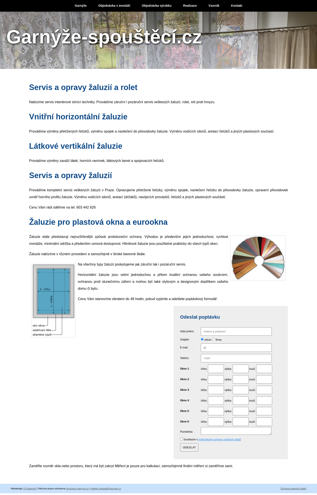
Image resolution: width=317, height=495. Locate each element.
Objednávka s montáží (114, 5)
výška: (228, 368)
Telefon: (184, 358)
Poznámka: (186, 432)
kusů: (252, 368)
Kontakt (236, 5)
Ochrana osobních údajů (293, 490)
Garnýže (81, 5)
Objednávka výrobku (156, 5)
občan (208, 339)
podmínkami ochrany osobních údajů (220, 440)
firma (218, 339)
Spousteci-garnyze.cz (77, 490)
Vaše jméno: (187, 331)
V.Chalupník (29, 490)
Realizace (190, 5)
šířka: (204, 368)
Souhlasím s (212, 440)
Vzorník (214, 5)
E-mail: (184, 347)
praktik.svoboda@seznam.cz (106, 490)
